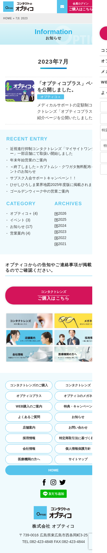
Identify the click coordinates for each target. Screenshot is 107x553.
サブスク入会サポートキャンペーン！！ (43, 178)
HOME (7, 18)
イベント (17, 220)
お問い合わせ (78, 427)
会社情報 (29, 449)
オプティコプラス (29, 396)
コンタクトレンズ (78, 385)
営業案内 (17, 233)
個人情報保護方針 (78, 449)
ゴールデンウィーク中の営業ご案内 (39, 191)
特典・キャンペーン (78, 406)
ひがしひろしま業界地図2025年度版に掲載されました (54, 184)
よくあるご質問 (29, 417)
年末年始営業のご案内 (28, 160)
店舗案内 (29, 427)
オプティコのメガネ (78, 396)
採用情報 (29, 438)
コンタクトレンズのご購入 (29, 385)
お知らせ (17, 226)
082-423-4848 (41, 542)
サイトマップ (78, 459)
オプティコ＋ (50, 97)
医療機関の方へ (29, 459)
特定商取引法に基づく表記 (78, 438)
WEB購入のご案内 (29, 406)
